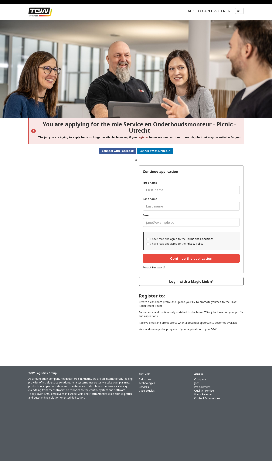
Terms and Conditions (199, 239)
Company (200, 379)
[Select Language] (239, 11)
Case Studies (147, 390)
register (143, 137)
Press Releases (203, 394)
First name (150, 182)
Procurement (202, 387)
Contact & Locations (207, 398)
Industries (145, 379)
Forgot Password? (154, 267)
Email (146, 215)
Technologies (147, 383)
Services (144, 387)
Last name (150, 199)
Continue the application (191, 258)
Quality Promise (204, 390)
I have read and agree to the (180, 239)
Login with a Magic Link (191, 281)
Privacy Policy (194, 243)
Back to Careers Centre (209, 11)
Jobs (196, 383)
